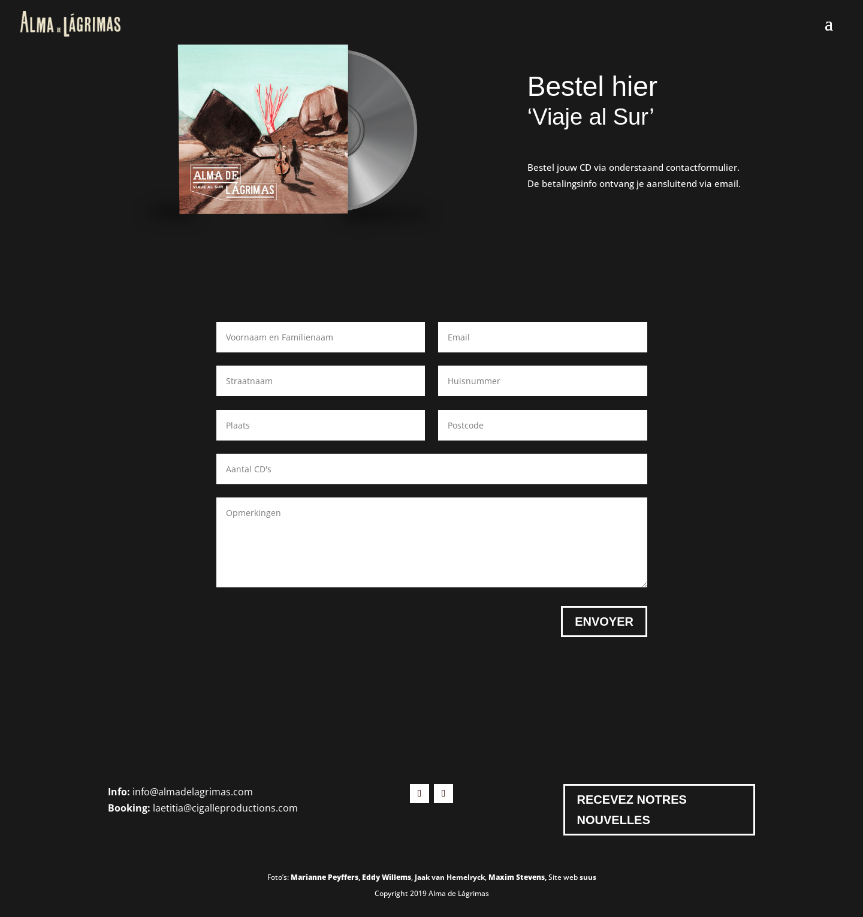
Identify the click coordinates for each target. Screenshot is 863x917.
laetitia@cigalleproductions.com (225, 808)
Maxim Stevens (516, 877)
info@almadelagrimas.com (192, 791)
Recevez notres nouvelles (632, 809)
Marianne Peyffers (324, 877)
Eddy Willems (386, 877)
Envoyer (604, 621)
